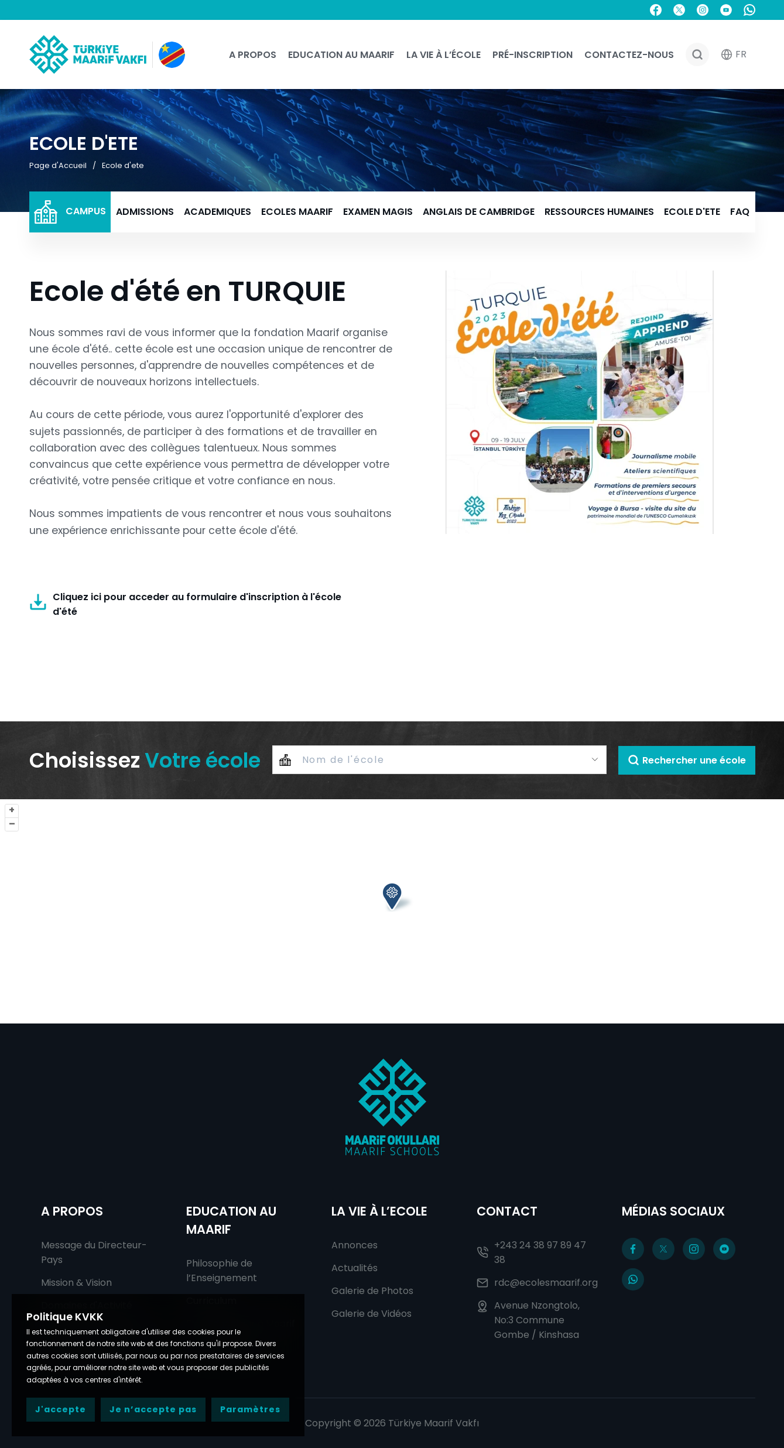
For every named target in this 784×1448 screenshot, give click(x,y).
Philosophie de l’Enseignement (221, 1271)
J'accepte (60, 1409)
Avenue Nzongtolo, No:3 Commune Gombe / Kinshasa (528, 1320)
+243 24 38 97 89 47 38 (531, 1252)
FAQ (739, 211)
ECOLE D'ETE (692, 211)
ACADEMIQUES (217, 211)
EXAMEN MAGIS (378, 211)
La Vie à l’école (443, 54)
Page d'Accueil (58, 165)
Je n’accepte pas (153, 1409)
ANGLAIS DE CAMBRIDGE (479, 211)
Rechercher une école (687, 760)
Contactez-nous (629, 54)
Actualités (354, 1268)
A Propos (252, 54)
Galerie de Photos (372, 1291)
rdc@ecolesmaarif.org (537, 1282)
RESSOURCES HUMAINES (599, 211)
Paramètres (250, 1409)
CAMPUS (70, 212)
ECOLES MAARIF (297, 211)
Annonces (354, 1245)
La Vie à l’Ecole (379, 1211)
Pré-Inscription (532, 54)
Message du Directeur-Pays (94, 1252)
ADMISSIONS (145, 211)
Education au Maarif (341, 54)
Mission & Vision (76, 1282)
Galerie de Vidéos (371, 1313)
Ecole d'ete (123, 165)
